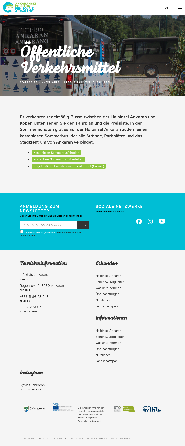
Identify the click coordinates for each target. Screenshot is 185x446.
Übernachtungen (107, 294)
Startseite (28, 82)
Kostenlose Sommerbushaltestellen (58, 159)
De (166, 8)
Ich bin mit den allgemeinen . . (51, 233)
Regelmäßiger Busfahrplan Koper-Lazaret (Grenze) (69, 166)
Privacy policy (97, 438)
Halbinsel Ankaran (108, 275)
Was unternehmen (108, 288)
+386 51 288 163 (33, 307)
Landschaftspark (107, 306)
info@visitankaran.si (35, 274)
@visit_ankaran (33, 384)
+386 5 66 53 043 (34, 296)
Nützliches (51, 82)
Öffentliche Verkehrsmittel (87, 82)
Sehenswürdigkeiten (110, 282)
